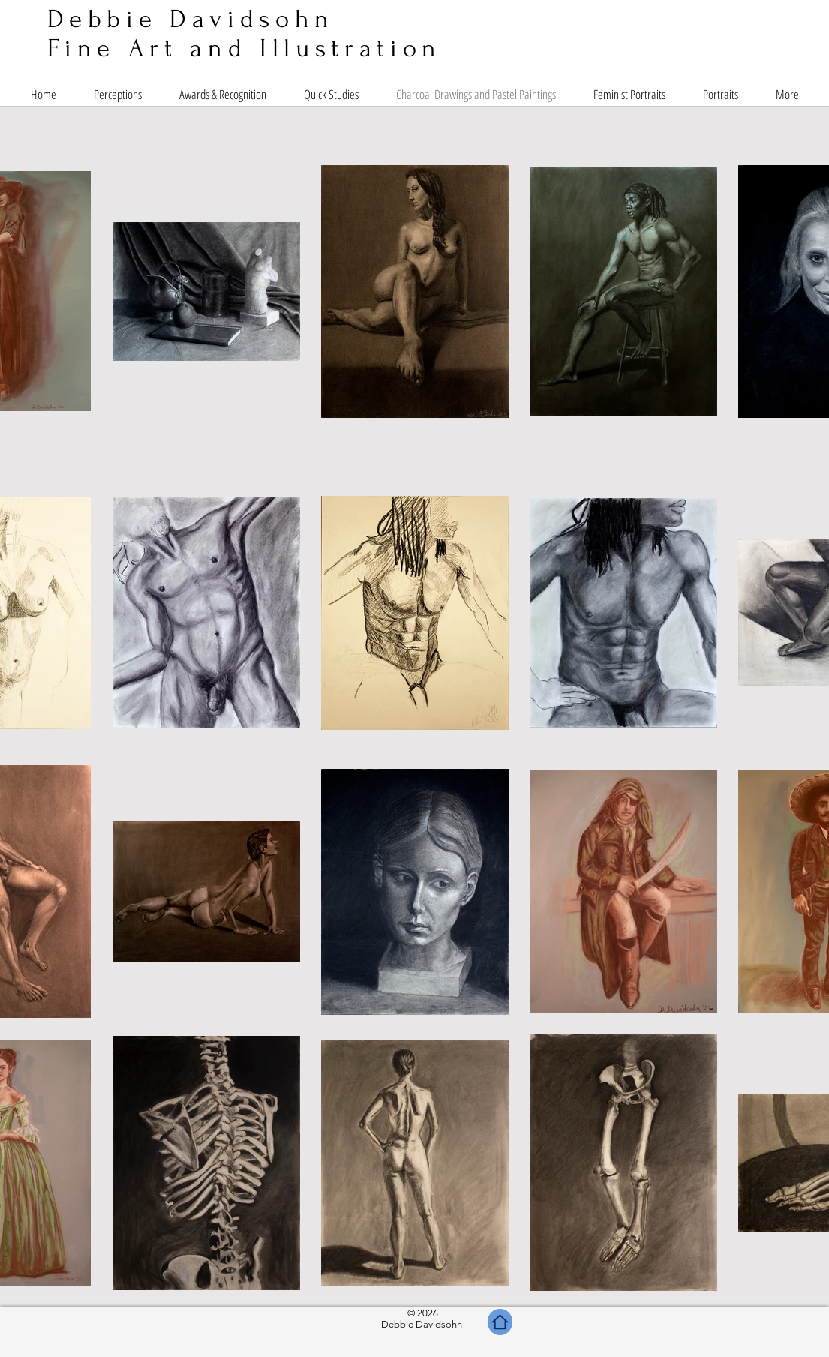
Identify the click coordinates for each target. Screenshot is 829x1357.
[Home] (500, 1322)
